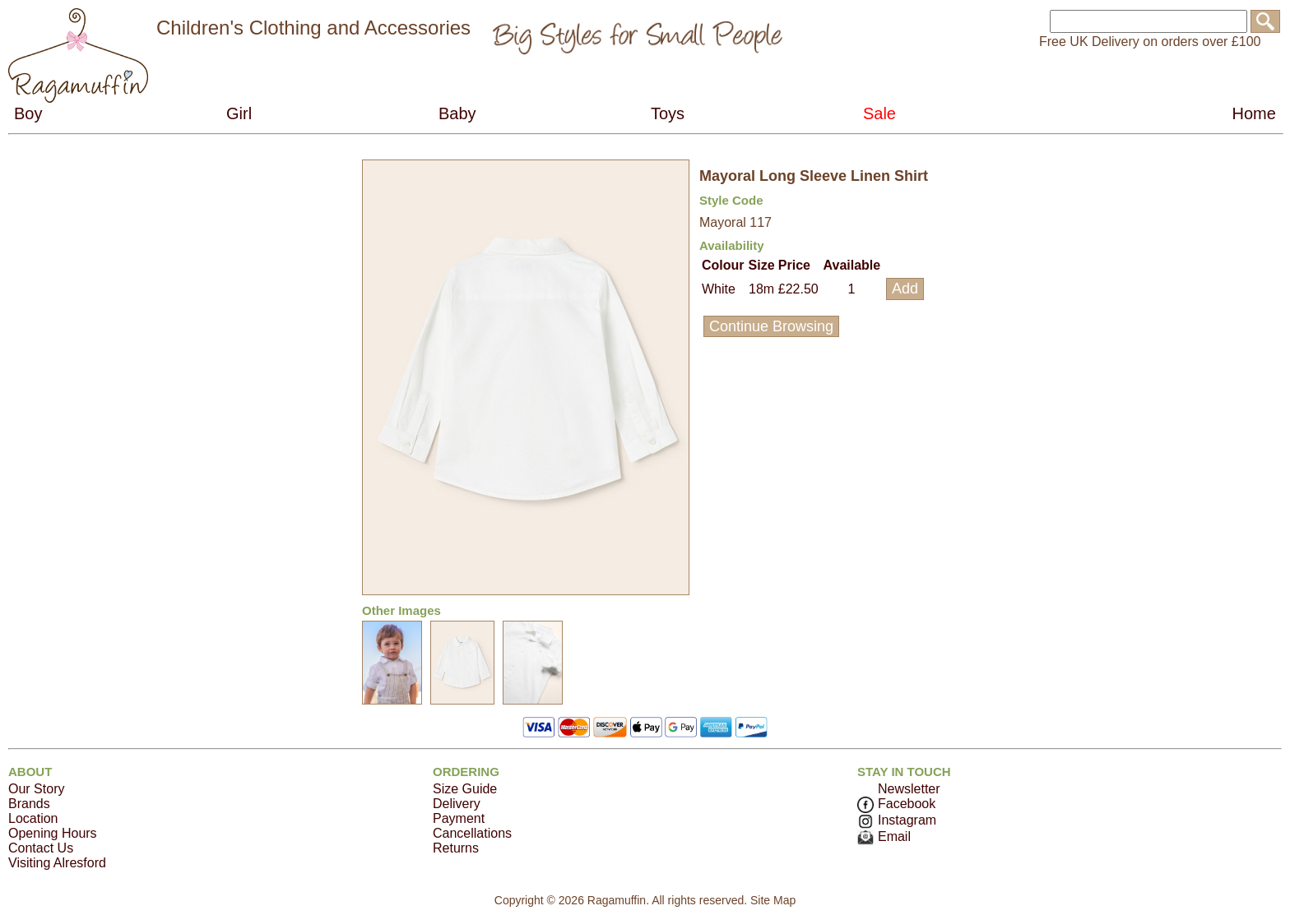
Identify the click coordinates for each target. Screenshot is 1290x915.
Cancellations (472, 833)
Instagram (896, 820)
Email (884, 836)
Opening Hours (52, 833)
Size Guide (465, 789)
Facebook (896, 804)
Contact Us (40, 848)
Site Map (773, 900)
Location (33, 818)
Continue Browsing (771, 326)
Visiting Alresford (57, 863)
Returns (456, 848)
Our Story (36, 789)
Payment (459, 818)
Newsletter (909, 789)
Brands (29, 804)
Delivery (456, 804)
